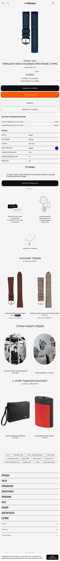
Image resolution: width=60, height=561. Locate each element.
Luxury (37, 462)
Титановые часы (12, 458)
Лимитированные (49, 462)
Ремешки (6, 496)
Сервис (5, 518)
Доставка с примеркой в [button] (14, 117)
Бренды (5, 475)
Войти (29, 188)
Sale (4, 502)
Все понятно (52, 557)
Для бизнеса (8, 512)
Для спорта (37, 458)
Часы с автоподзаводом (35, 455)
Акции (5, 507)
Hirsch (31, 135)
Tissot (8, 455)
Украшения (7, 486)
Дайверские (27, 462)
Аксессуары (8, 491)
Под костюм (49, 458)
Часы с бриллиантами (12, 462)
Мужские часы (18, 455)
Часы (4, 480)
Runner (31, 139)
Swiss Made (25, 458)
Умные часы (50, 455)
